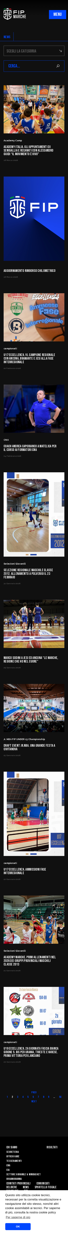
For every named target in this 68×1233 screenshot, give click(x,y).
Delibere (11, 1187)
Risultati (52, 1147)
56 (60, 1097)
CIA (7, 1170)
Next (34, 1101)
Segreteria (12, 1152)
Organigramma (14, 1179)
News (26, 1187)
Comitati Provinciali (18, 1183)
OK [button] (18, 1226)
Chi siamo (11, 1147)
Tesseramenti (14, 1161)
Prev (33, 1092)
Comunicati (43, 1183)
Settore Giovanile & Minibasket (23, 1174)
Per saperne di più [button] (18, 1217)
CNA (8, 1165)
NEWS (7, 37)
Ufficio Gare (12, 1156)
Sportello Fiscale (46, 1187)
